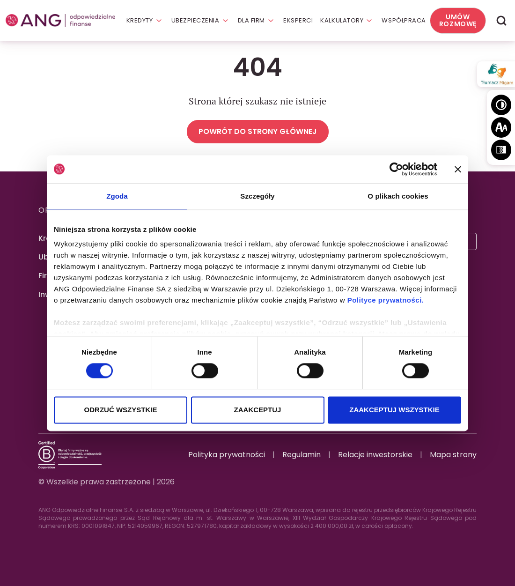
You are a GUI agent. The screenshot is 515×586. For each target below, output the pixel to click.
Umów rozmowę (458, 20)
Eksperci (298, 20)
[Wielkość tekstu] (501, 127)
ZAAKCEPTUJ (257, 410)
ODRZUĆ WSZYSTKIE (120, 410)
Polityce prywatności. (385, 300)
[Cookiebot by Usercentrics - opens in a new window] (396, 169)
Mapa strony (453, 454)
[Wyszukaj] (501, 21)
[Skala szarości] (501, 150)
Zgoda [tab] (117, 196)
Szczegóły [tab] (257, 196)
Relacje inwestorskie (375, 454)
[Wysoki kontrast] (501, 105)
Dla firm (251, 20)
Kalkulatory (341, 20)
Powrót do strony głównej (258, 131)
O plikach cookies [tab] (398, 196)
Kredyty (139, 20)
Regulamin (301, 454)
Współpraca (404, 20)
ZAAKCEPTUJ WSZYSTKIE (394, 410)
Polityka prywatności (226, 454)
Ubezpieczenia (195, 20)
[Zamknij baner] (458, 169)
